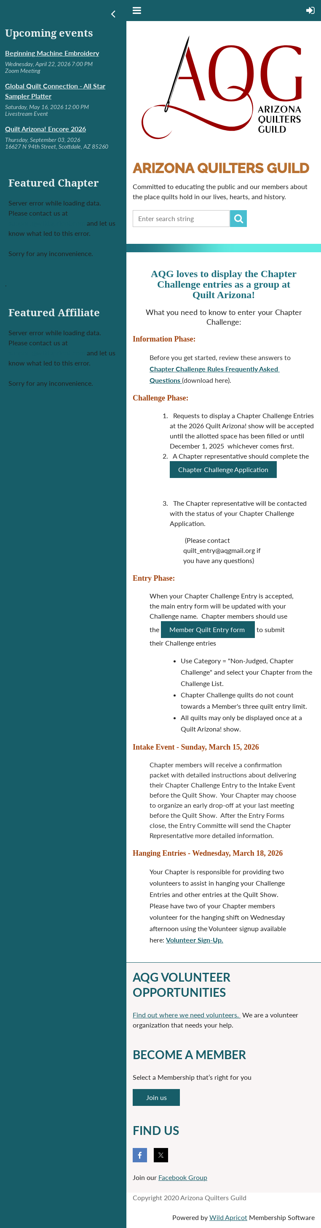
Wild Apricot (228, 1217)
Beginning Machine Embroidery (52, 53)
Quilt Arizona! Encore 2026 (45, 129)
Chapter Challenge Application (223, 469)
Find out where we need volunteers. (187, 1015)
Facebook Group (182, 1177)
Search (238, 218)
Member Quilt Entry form (207, 629)
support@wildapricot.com (46, 223)
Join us (156, 1097)
